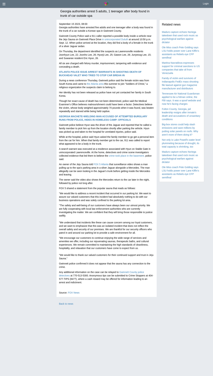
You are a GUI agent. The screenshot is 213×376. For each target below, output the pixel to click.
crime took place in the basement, (127, 155)
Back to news (66, 303)
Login (206, 3)
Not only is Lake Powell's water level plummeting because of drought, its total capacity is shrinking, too (181, 143)
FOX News (74, 292)
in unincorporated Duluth (115, 39)
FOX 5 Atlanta (101, 164)
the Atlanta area (95, 83)
